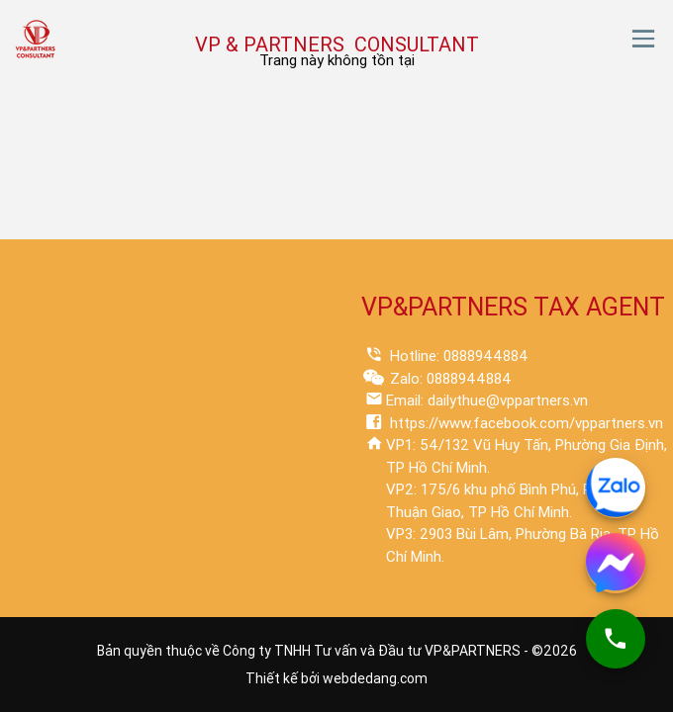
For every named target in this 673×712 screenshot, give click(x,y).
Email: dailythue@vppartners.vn (487, 400)
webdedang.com (375, 678)
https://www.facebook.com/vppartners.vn (524, 423)
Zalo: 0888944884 (449, 379)
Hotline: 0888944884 (457, 356)
